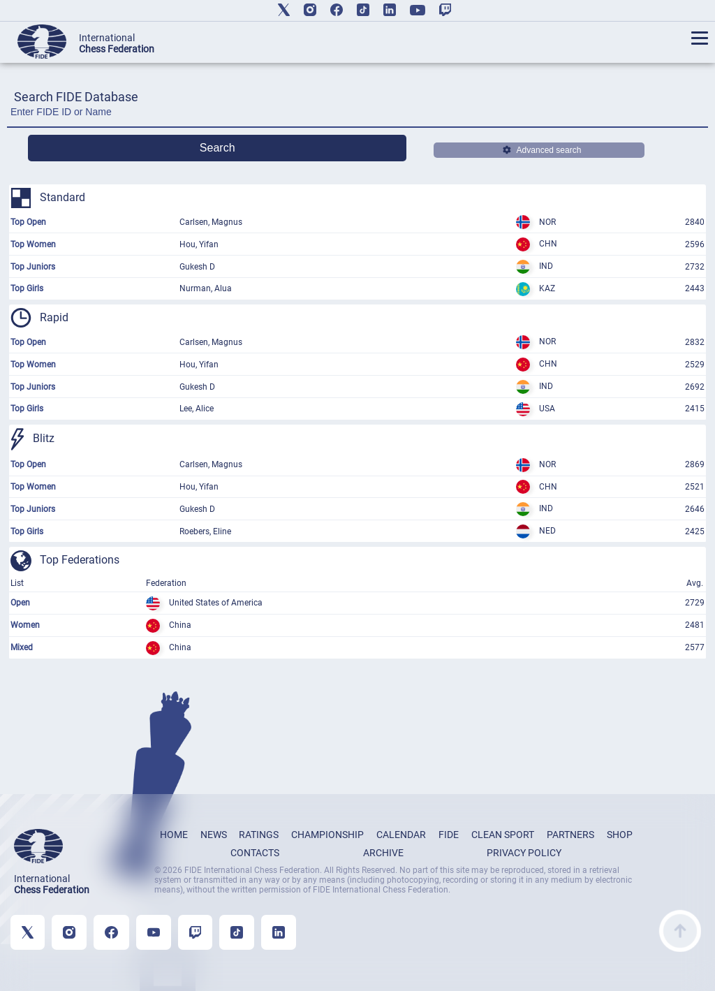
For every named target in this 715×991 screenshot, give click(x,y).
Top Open (28, 222)
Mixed (21, 647)
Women (25, 625)
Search (217, 148)
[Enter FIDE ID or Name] (357, 115)
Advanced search (542, 150)
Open (20, 603)
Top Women (33, 244)
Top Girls (26, 288)
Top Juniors (32, 267)
